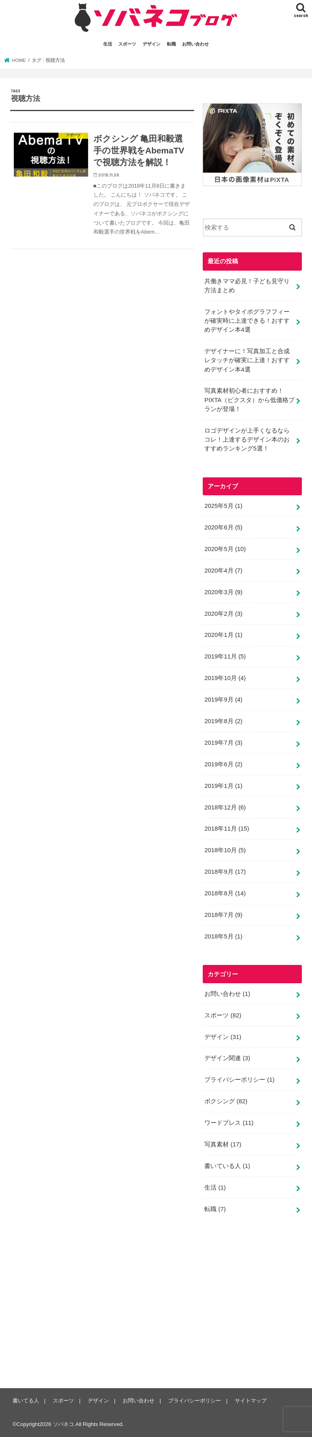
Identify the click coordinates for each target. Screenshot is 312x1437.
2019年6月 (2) (223, 764)
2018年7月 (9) (223, 915)
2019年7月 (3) (223, 742)
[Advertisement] (257, 1307)
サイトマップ (250, 1401)
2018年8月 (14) (225, 893)
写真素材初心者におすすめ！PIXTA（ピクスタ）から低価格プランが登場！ (249, 399)
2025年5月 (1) (223, 506)
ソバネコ (63, 1424)
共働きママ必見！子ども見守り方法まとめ (247, 285)
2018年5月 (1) (223, 936)
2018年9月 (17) (225, 871)
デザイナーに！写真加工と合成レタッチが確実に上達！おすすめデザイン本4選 (247, 360)
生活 (107, 44)
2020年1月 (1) (223, 635)
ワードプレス (229, 1123)
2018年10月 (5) (225, 850)
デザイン (151, 44)
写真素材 (222, 1144)
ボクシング (225, 1101)
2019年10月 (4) (225, 678)
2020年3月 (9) (223, 592)
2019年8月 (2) (223, 721)
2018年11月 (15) (226, 828)
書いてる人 (26, 1401)
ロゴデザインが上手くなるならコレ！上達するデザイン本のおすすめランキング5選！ (247, 439)
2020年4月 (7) (223, 570)
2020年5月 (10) (225, 549)
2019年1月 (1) (223, 786)
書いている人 (227, 1166)
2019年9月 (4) (223, 699)
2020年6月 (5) (223, 527)
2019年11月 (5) (225, 656)
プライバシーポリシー (239, 1079)
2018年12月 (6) (225, 807)
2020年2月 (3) (223, 613)
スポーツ (127, 44)
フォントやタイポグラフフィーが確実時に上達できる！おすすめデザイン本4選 (247, 320)
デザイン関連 (227, 1058)
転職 (171, 44)
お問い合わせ (195, 44)
